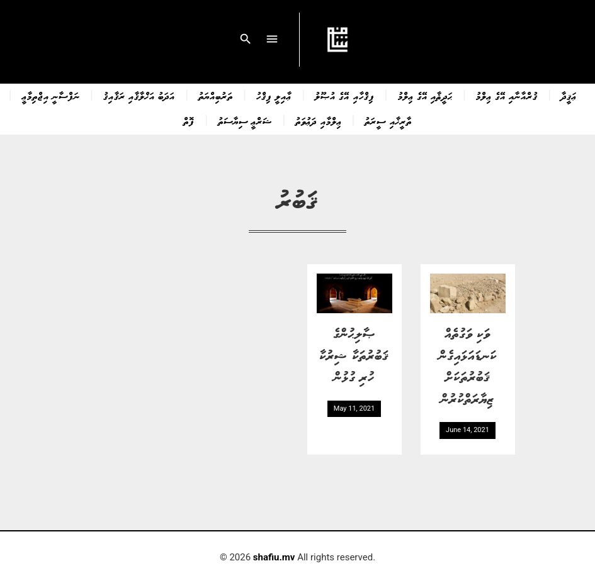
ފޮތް (189, 120)
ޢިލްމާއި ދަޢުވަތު (318, 120)
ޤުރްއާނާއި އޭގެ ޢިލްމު (507, 95)
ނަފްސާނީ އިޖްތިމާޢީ (51, 95)
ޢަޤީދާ (569, 95)
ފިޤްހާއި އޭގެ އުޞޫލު (344, 95)
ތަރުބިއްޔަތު (215, 95)
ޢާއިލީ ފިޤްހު (274, 95)
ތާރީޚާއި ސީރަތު (388, 120)
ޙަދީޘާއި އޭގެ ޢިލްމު (425, 95)
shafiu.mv (274, 557)
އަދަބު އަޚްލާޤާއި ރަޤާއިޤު (139, 95)
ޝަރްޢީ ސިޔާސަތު (245, 120)
